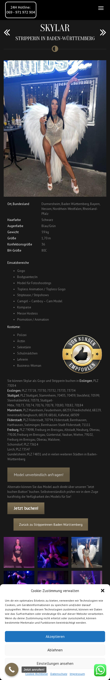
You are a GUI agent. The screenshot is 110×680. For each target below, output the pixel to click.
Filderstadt (14, 420)
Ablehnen (55, 650)
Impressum (77, 674)
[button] (102, 590)
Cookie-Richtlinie (36, 674)
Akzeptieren (55, 636)
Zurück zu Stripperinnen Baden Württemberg (52, 524)
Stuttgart (13, 395)
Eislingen (86, 381)
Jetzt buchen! (26, 508)
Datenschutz (58, 674)
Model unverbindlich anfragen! (38, 480)
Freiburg (12, 430)
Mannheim (14, 410)
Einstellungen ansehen (55, 663)
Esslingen (14, 391)
